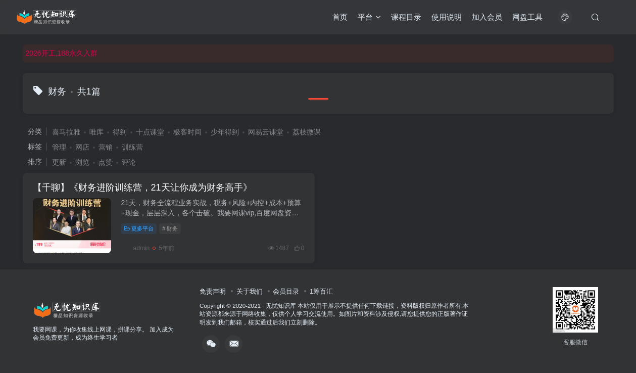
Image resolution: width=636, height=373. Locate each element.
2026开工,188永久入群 (61, 53)
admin (135, 248)
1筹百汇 (321, 291)
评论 (129, 162)
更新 (59, 162)
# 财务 (170, 228)
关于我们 (249, 291)
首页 (340, 17)
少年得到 (225, 132)
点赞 (106, 162)
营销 (106, 147)
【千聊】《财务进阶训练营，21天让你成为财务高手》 (142, 187)
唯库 (96, 132)
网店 (82, 147)
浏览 (82, 162)
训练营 (132, 147)
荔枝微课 (306, 132)
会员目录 (286, 291)
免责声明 (213, 291)
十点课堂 (150, 132)
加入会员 (487, 17)
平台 (369, 17)
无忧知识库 (281, 305)
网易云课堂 (265, 132)
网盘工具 (527, 17)
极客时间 (187, 132)
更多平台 (139, 228)
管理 (59, 147)
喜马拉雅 (66, 132)
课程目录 (406, 17)
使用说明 (446, 17)
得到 (120, 132)
